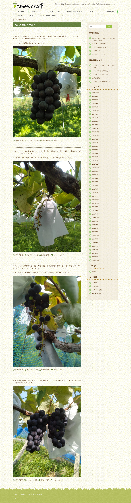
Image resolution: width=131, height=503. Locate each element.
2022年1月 (95, 192)
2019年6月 (95, 242)
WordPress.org (96, 293)
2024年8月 (95, 114)
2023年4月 (95, 153)
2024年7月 (95, 117)
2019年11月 (95, 235)
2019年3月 (95, 250)
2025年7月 (95, 100)
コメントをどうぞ (58, 140)
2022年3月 (95, 189)
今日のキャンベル (20, 375)
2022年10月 (95, 167)
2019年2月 (95, 253)
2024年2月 (95, 128)
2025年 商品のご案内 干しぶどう (51, 15)
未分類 (36, 140)
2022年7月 (95, 175)
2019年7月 (95, 239)
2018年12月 (95, 260)
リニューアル (96, 65)
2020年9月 (95, 225)
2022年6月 (95, 178)
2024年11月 (95, 110)
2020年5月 (95, 232)
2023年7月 (95, 142)
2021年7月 (95, 207)
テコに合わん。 (19, 146)
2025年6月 (95, 103)
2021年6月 (95, 210)
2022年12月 (95, 164)
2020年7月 (95, 228)
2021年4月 (95, 214)
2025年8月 (95, 96)
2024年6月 (95, 121)
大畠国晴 (96, 78)
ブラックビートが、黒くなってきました (31, 31)
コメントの (97, 290)
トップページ (20, 11)
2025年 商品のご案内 (74, 11)
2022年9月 (95, 171)
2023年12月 (95, 132)
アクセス (19, 15)
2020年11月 (95, 217)
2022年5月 (95, 182)
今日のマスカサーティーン (99, 54)
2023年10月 (95, 139)
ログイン (94, 282)
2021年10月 (95, 203)
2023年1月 (95, 160)
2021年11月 (95, 200)
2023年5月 (95, 150)
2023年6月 (95, 146)
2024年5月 (95, 125)
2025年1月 (95, 107)
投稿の (95, 286)
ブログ (31, 15)
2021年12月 (95, 196)
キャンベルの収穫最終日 (99, 43)
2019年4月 (95, 246)
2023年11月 (95, 135)
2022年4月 (95, 185)
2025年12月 (95, 93)
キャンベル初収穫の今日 (23, 260)
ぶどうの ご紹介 (54, 11)
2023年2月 (95, 157)
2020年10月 (95, 221)
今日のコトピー (96, 51)
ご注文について (94, 11)
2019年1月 (95, 257)
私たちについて (37, 11)
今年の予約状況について (99, 47)
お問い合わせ (109, 11)
